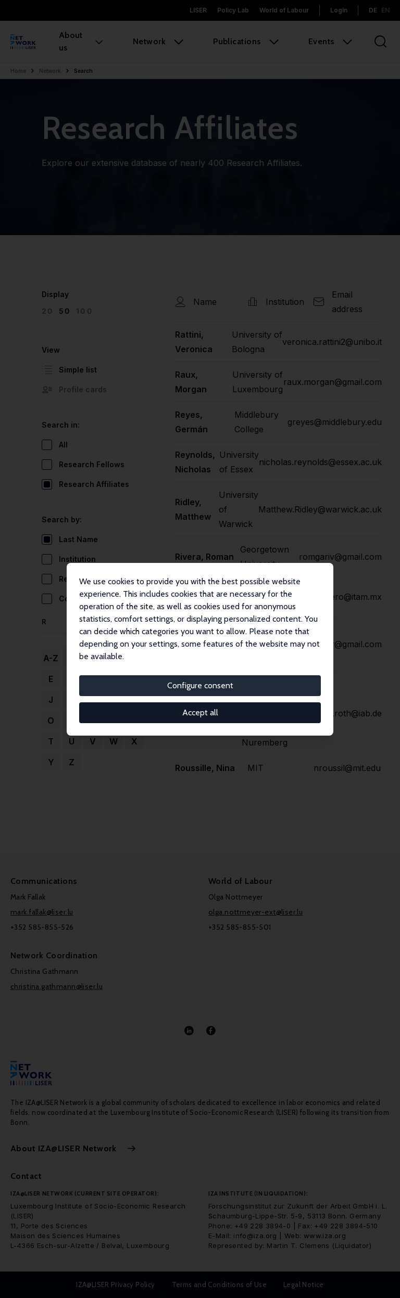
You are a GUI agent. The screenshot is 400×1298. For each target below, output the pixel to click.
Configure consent (200, 685)
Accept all (200, 712)
